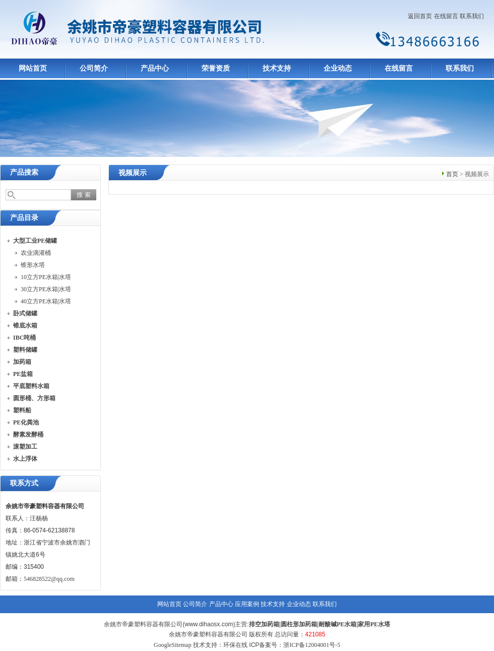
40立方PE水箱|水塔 (46, 301)
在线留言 (446, 16)
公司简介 (94, 68)
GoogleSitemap (173, 644)
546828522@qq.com (49, 578)
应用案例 (247, 604)
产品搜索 (24, 172)
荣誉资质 (216, 68)
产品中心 (155, 68)
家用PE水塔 (374, 624)
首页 (452, 174)
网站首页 (33, 68)
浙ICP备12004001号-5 (311, 644)
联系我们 (472, 16)
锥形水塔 (33, 264)
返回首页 (420, 16)
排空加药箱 (264, 624)
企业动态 (338, 68)
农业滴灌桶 (36, 252)
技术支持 (277, 68)
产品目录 (24, 218)
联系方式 (24, 483)
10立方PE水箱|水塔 (46, 277)
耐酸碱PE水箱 (337, 624)
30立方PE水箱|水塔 (46, 289)
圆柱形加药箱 (299, 624)
